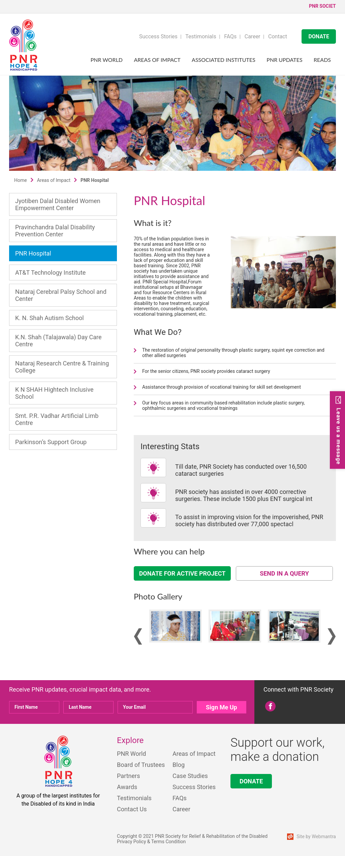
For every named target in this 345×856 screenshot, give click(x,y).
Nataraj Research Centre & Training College (62, 367)
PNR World (107, 59)
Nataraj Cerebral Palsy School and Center (60, 295)
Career (252, 36)
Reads (322, 59)
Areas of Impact (157, 59)
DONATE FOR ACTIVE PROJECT (182, 573)
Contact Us (132, 809)
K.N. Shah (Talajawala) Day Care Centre (58, 341)
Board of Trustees (141, 764)
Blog (178, 764)
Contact (277, 36)
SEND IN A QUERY (284, 573)
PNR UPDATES (284, 59)
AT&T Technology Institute (50, 272)
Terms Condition (168, 841)
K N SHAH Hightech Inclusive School (54, 393)
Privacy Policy (131, 841)
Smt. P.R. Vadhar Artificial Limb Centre (56, 419)
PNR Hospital (33, 253)
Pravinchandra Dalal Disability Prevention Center (55, 231)
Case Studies (190, 775)
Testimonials (200, 36)
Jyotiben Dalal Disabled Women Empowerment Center (57, 204)
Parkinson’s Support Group (51, 441)
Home (20, 180)
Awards (127, 786)
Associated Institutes (223, 59)
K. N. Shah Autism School (49, 317)
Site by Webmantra (316, 836)
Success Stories (158, 36)
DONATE (318, 36)
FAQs (230, 36)
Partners (128, 775)
